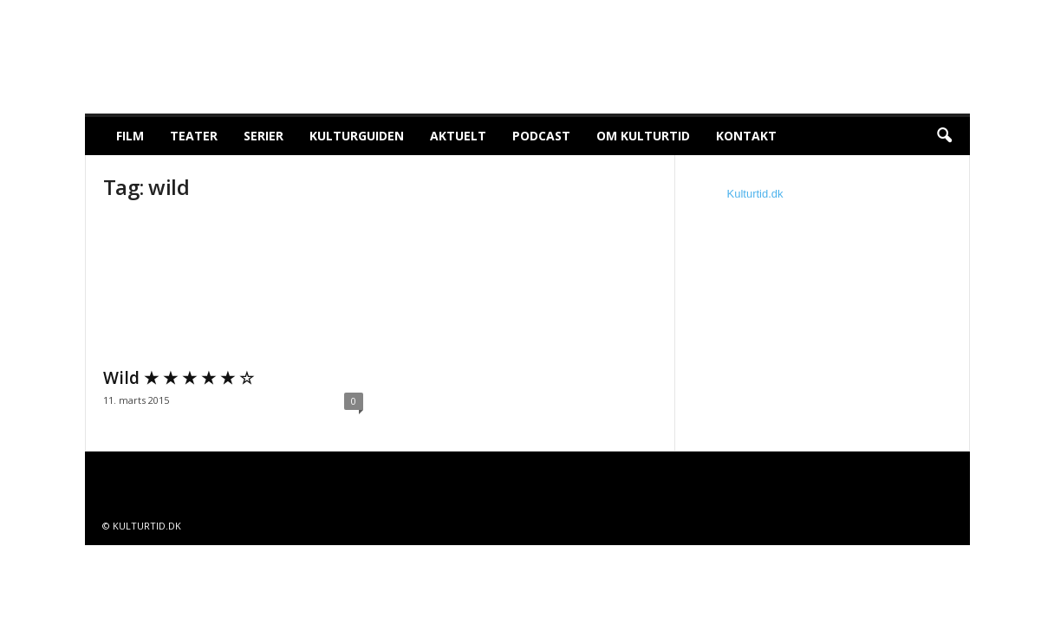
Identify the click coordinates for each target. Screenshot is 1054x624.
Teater (194, 135)
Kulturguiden (356, 135)
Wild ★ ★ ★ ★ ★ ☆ (178, 378)
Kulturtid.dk (755, 193)
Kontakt (746, 135)
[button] (944, 136)
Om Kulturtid (643, 135)
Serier (263, 135)
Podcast (541, 135)
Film (130, 135)
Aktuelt (458, 135)
